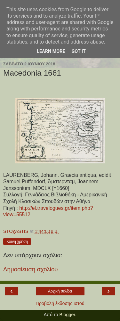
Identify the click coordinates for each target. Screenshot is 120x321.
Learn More (51, 51)
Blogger (67, 314)
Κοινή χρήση (17, 241)
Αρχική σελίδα (60, 291)
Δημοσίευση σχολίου (30, 269)
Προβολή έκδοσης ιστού (60, 303)
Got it (79, 51)
